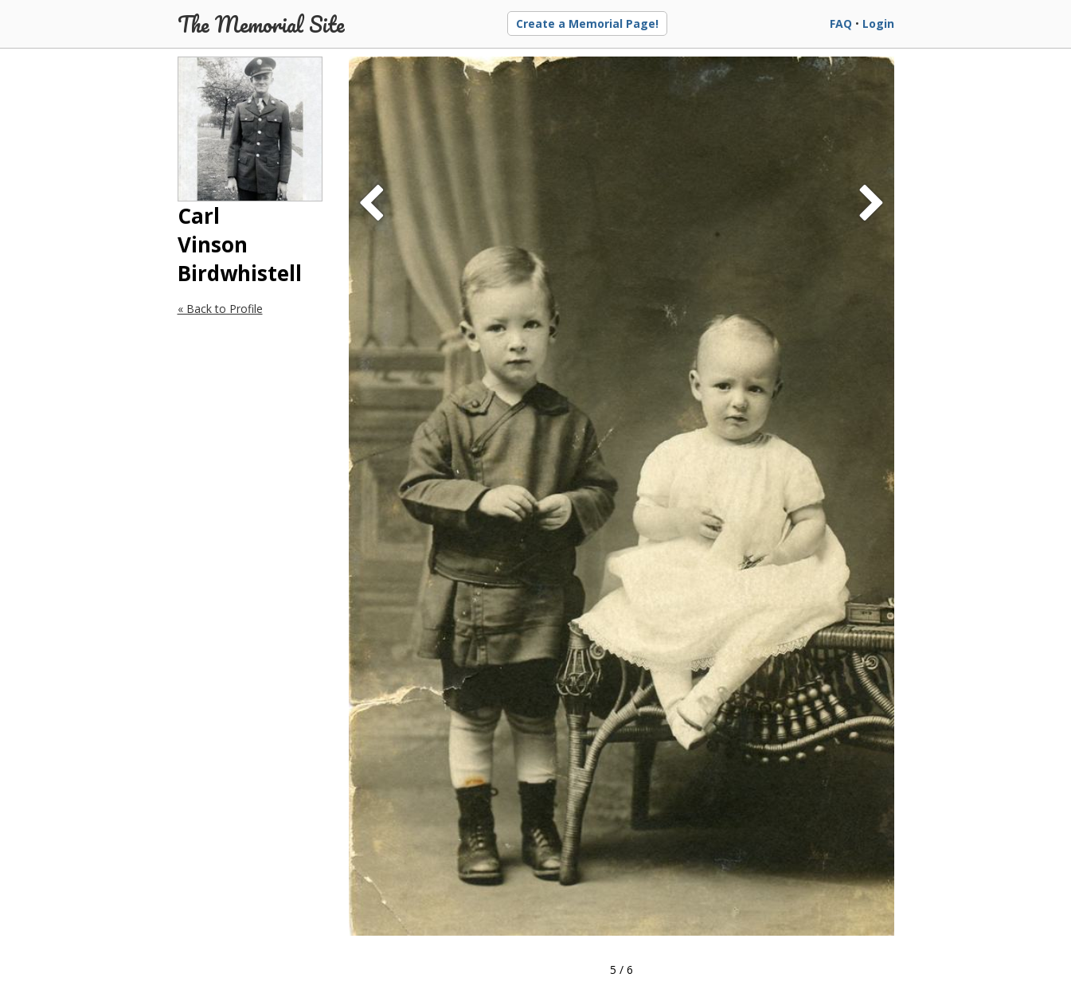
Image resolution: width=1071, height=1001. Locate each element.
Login (878, 23)
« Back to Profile (220, 308)
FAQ (841, 23)
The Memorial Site (261, 23)
